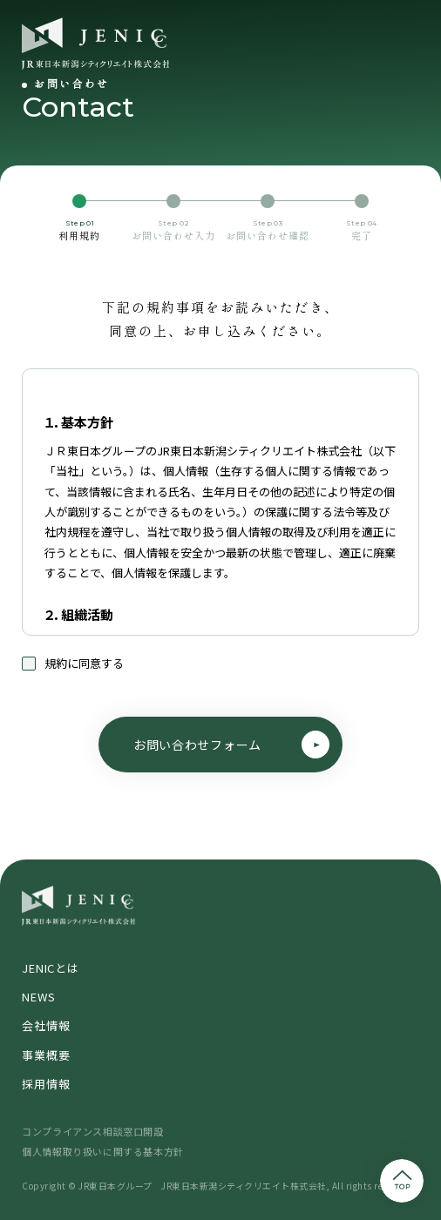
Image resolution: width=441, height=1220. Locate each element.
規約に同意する (73, 664)
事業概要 (46, 1055)
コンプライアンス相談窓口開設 (92, 1131)
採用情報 (46, 1083)
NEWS (38, 996)
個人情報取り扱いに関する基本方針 (103, 1151)
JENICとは (50, 968)
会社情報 (46, 1025)
